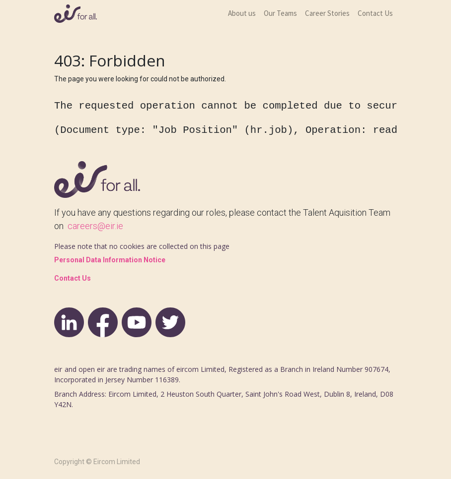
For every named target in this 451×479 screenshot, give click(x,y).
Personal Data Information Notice (109, 260)
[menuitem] (242, 13)
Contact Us (72, 278)
